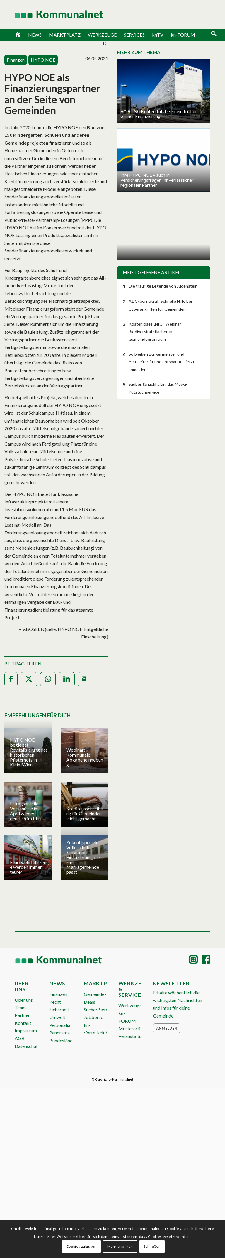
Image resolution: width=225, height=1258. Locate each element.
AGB (20, 1038)
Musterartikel (132, 1028)
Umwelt (57, 1017)
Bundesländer (63, 1040)
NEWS (35, 34)
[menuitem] (214, 35)
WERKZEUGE (102, 34)
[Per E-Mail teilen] (85, 679)
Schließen (152, 1246)
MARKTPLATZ (65, 34)
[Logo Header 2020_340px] (51, 14)
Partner (22, 1015)
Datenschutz (27, 1046)
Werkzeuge (130, 1005)
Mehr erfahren (120, 1246)
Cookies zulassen (81, 1246)
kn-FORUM (183, 34)
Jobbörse (93, 1017)
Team (20, 1007)
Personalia (59, 1025)
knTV (157, 34)
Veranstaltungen (134, 1036)
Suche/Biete (96, 1009)
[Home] (18, 35)
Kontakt (23, 1023)
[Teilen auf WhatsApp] (47, 679)
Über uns (24, 1000)
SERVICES (134, 34)
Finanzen (58, 994)
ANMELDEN (192, 15)
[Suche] (214, 34)
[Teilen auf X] (29, 679)
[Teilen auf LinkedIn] (66, 679)
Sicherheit (59, 1009)
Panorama (59, 1032)
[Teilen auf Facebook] (11, 679)
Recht (55, 1002)
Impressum (26, 1030)
